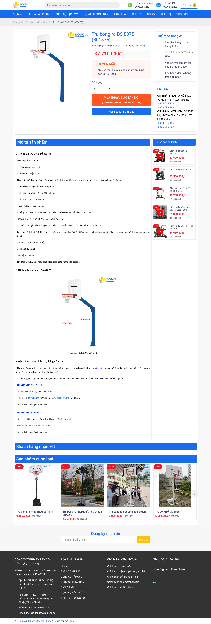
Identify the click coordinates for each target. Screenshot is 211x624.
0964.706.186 (166, 123)
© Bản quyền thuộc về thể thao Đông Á (34, 621)
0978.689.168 (166, 107)
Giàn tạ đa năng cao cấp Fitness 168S (180, 208)
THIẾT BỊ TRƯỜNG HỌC (174, 14)
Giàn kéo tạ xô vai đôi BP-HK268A (180, 189)
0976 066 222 (170, 7)
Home (18, 14)
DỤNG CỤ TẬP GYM (66, 14)
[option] (36, 492)
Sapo (71, 621)
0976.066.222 (142, 7)
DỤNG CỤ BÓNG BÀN (96, 14)
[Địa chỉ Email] (105, 539)
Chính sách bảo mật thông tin (123, 581)
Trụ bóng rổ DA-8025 (167, 511)
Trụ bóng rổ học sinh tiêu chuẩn (127, 511)
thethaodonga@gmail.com (40, 612)
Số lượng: (97, 82)
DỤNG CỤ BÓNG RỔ (143, 14)
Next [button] (194, 493)
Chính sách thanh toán (119, 566)
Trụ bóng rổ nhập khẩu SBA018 (34, 511)
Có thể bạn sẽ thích (166, 142)
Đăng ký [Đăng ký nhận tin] (143, 539)
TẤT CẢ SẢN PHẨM (38, 14)
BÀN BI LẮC (120, 14)
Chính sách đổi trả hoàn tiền (122, 576)
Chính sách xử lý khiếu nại (121, 587)
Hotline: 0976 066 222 (121, 111)
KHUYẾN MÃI (105, 64)
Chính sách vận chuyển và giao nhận (126, 571)
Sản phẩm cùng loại (34, 459)
